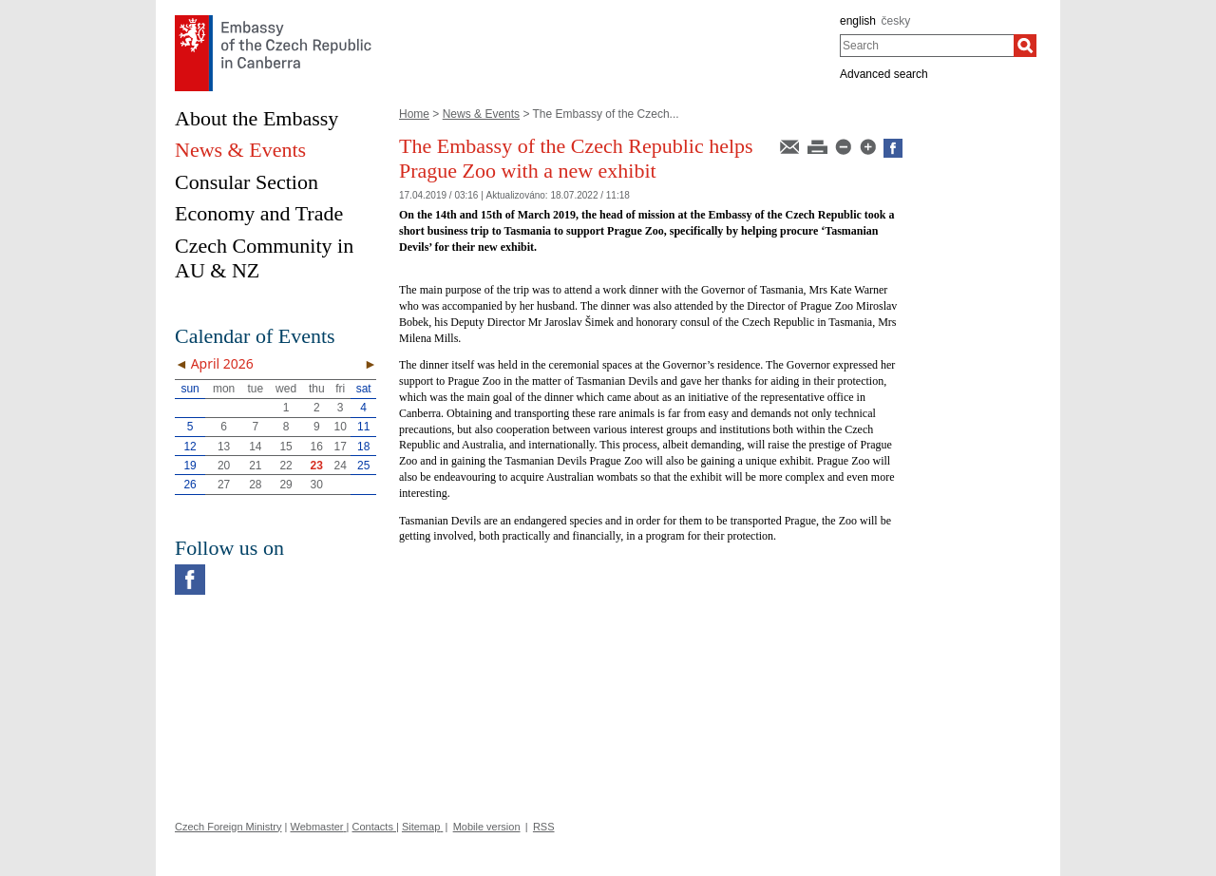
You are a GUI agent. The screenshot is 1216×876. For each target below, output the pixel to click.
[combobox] (927, 45)
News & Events (481, 114)
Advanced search (884, 74)
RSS (544, 826)
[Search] (1025, 45)
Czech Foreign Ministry (228, 826)
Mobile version (487, 826)
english (858, 21)
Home (414, 114)
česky (896, 21)
